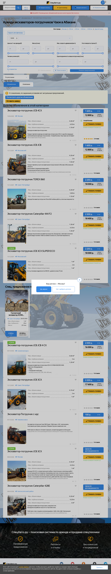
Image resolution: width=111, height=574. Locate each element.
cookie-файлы (24, 567)
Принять (99, 567)
